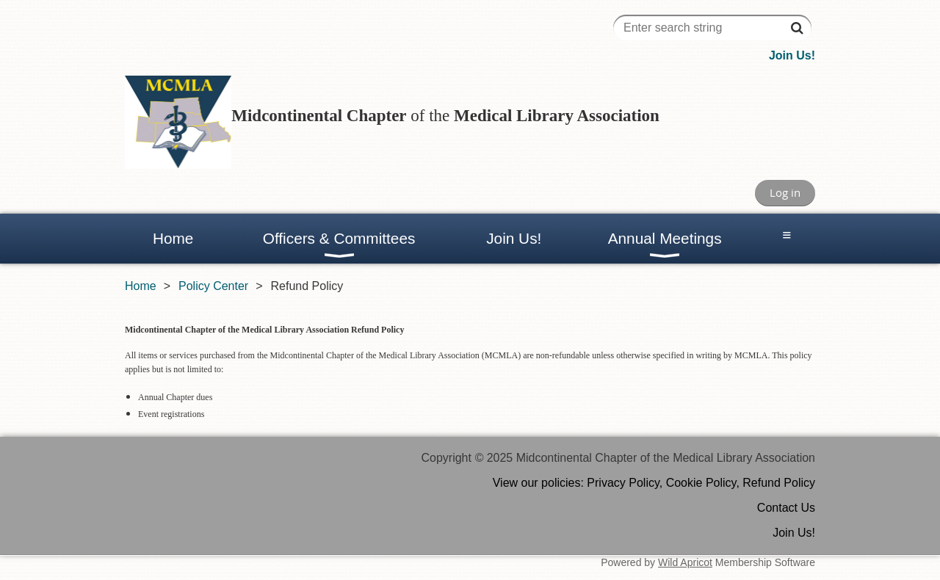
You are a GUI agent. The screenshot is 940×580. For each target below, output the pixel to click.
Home (140, 286)
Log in (785, 192)
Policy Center (213, 286)
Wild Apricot (685, 562)
